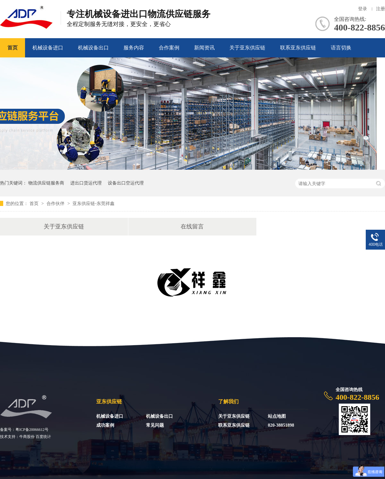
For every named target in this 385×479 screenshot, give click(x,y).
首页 (12, 47)
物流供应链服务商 (46, 182)
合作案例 (169, 47)
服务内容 (134, 47)
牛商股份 (27, 436)
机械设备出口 (93, 47)
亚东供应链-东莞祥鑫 (94, 203)
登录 (362, 8)
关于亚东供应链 (247, 47)
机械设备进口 (47, 47)
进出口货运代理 (86, 182)
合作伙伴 (56, 203)
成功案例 (105, 425)
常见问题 (155, 425)
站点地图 (277, 416)
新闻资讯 (204, 47)
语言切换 (341, 47)
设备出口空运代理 (126, 182)
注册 (380, 8)
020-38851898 (281, 425)
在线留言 (192, 226)
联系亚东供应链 (298, 47)
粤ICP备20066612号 (31, 429)
